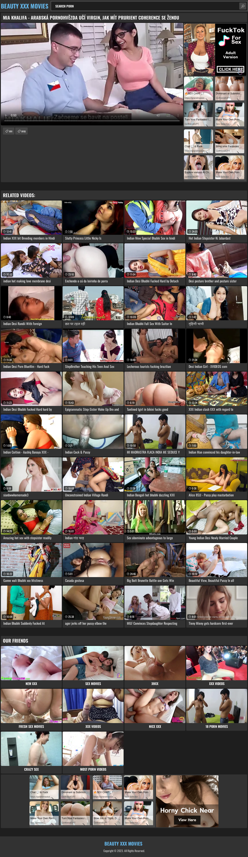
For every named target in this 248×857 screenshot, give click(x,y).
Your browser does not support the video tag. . (92, 74)
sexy (23, 131)
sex (10, 131)
